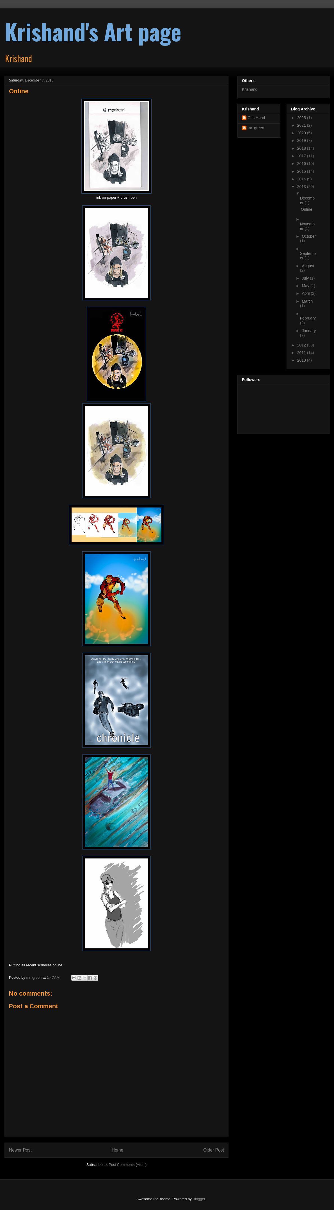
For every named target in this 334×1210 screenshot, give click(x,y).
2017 (302, 156)
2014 (302, 179)
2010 (302, 360)
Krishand (249, 89)
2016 (302, 163)
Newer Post (20, 1150)
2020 (302, 133)
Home (117, 1150)
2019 (302, 140)
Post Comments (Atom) (128, 1165)
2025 (302, 117)
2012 (302, 345)
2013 (302, 186)
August (308, 266)
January (309, 330)
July (306, 278)
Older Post (213, 1150)
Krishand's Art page (92, 31)
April (306, 293)
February (308, 318)
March (307, 301)
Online (306, 209)
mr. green (256, 128)
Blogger (199, 1199)
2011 (302, 352)
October (309, 236)
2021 (302, 125)
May (306, 286)
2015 (302, 171)
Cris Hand (256, 117)
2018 (302, 148)
